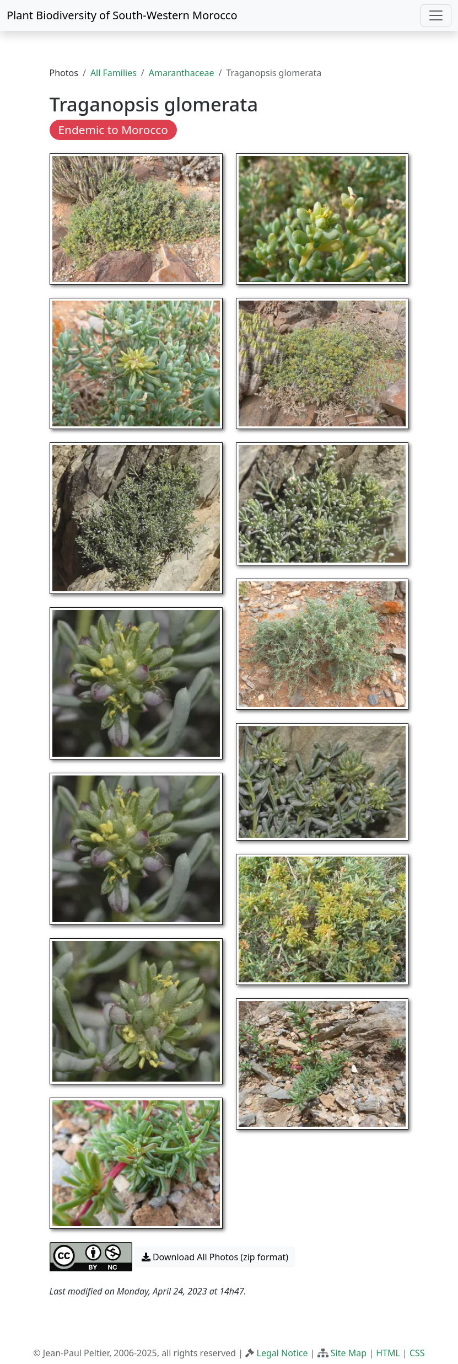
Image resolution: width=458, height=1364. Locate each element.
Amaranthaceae (181, 73)
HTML (388, 1353)
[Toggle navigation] (436, 15)
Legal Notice (282, 1353)
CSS (417, 1353)
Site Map (349, 1353)
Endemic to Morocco (113, 129)
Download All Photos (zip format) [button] (215, 1257)
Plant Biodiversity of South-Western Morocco (122, 15)
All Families (113, 73)
